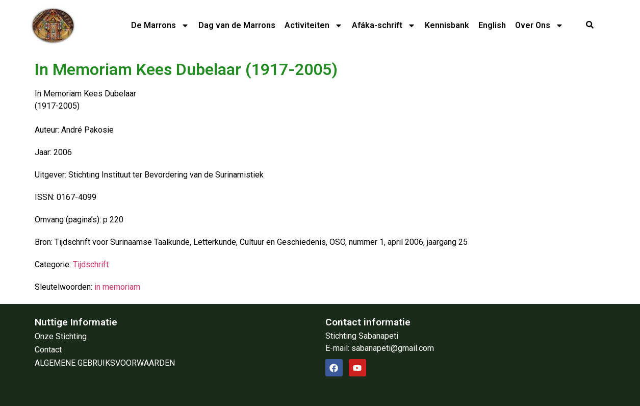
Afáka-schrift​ (384, 25)
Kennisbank (447, 25)
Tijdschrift (91, 264)
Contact (48, 349)
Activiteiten (314, 25)
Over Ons (539, 25)
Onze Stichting (61, 336)
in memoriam (117, 287)
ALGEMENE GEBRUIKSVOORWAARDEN (105, 363)
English (492, 25)
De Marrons (160, 25)
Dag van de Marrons (236, 25)
